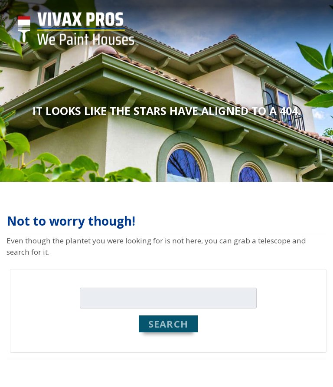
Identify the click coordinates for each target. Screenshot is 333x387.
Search (168, 323)
